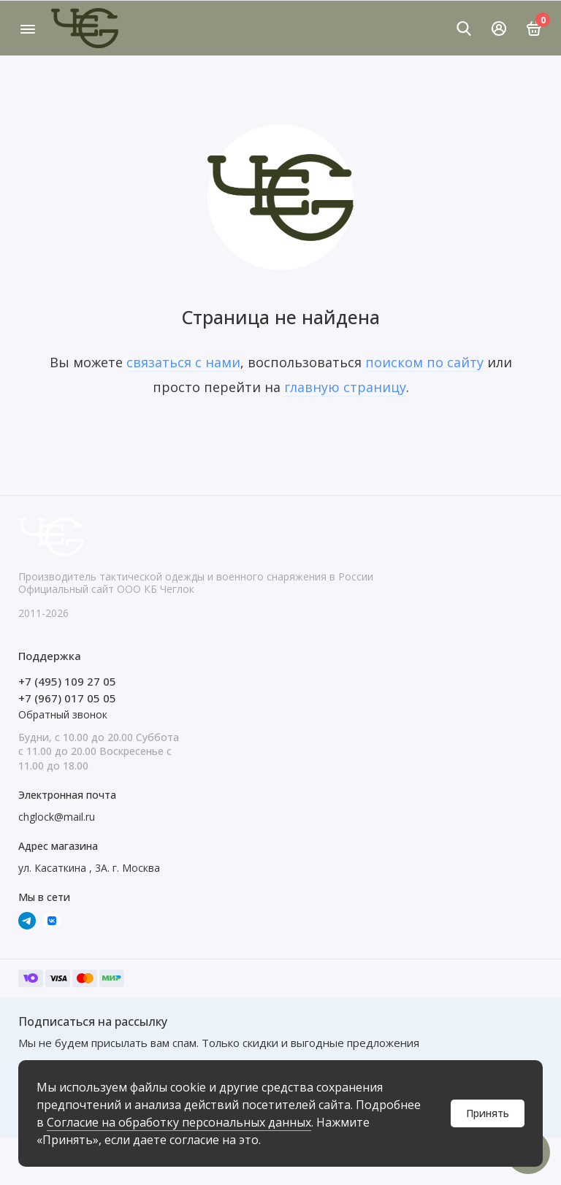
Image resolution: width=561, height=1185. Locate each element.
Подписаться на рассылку (92, 1021)
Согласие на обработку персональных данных (179, 1122)
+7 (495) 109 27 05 (67, 681)
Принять (487, 1113)
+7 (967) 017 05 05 (67, 698)
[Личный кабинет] (499, 28)
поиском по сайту (424, 362)
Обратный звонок (62, 714)
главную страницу (345, 387)
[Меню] (27, 28)
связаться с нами (183, 362)
